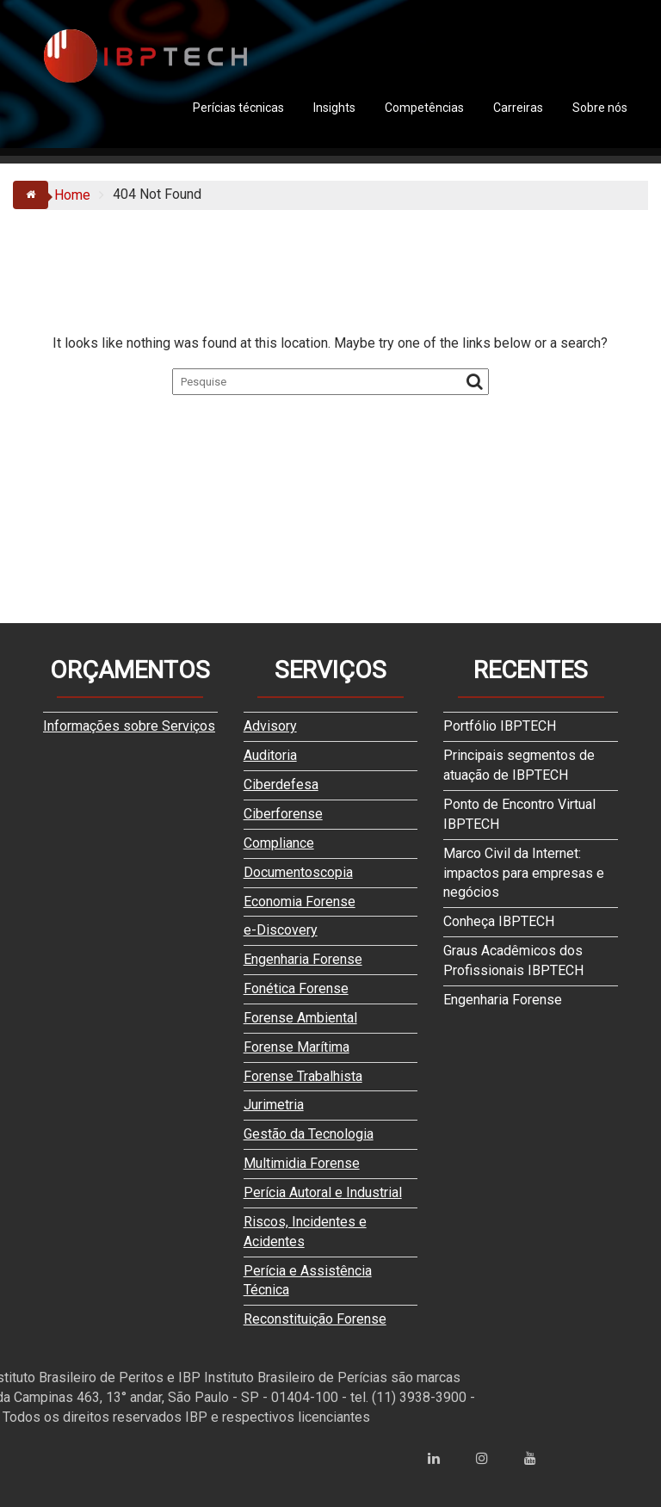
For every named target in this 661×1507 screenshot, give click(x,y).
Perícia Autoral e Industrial (323, 1192)
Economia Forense (299, 901)
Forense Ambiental (300, 1018)
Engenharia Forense (303, 959)
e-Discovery (281, 930)
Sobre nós (599, 107)
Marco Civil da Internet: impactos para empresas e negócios (523, 873)
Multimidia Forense (302, 1163)
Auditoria (270, 755)
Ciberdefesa (281, 784)
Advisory (270, 726)
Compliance (279, 843)
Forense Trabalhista (303, 1076)
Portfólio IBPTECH (499, 726)
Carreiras (518, 107)
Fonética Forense (296, 988)
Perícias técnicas (238, 107)
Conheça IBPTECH (498, 921)
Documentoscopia (298, 872)
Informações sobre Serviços (129, 726)
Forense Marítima (296, 1047)
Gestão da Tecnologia (309, 1134)
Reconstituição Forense (315, 1319)
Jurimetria (274, 1104)
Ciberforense (283, 814)
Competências (424, 107)
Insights (334, 107)
